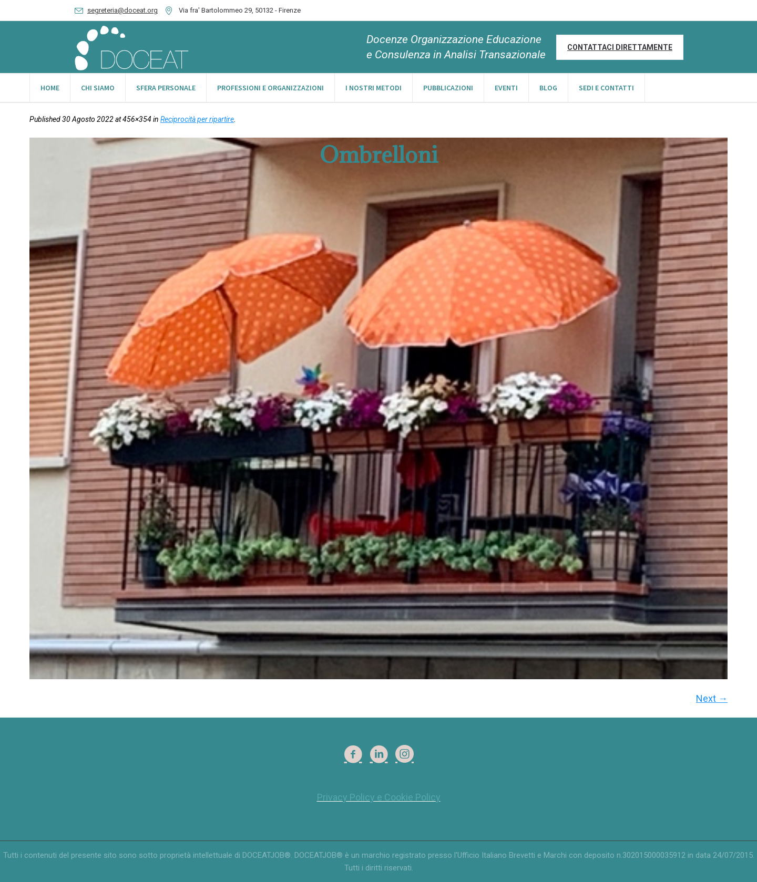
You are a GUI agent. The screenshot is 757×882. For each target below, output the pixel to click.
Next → (712, 698)
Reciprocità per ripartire (197, 119)
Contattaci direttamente (619, 47)
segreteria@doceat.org (122, 10)
